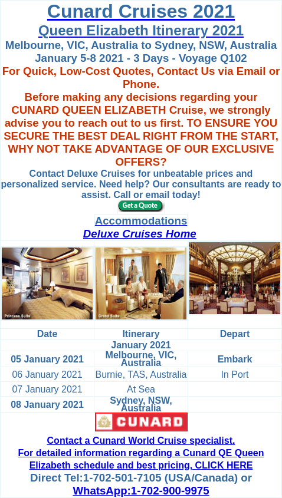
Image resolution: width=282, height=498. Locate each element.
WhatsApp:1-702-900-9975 (141, 490)
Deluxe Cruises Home (139, 233)
